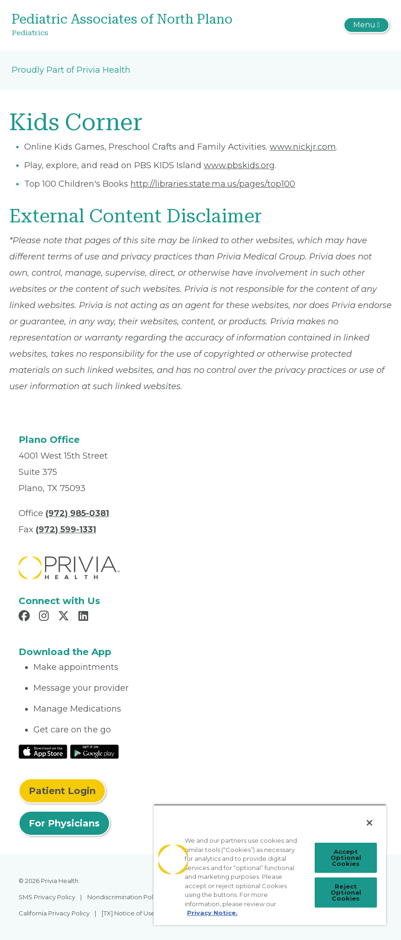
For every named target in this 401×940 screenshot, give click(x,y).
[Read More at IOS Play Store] (43, 751)
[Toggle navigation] (366, 25)
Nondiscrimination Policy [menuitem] (124, 897)
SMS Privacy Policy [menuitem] (47, 897)
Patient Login (62, 790)
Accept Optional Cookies (345, 857)
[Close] (369, 823)
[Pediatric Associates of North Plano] (138, 25)
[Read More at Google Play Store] (94, 751)
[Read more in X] (65, 617)
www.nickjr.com (303, 147)
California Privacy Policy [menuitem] (54, 913)
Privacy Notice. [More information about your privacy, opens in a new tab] (212, 912)
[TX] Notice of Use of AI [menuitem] (135, 913)
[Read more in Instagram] (45, 617)
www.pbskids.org (239, 165)
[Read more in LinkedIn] (84, 617)
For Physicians (64, 823)
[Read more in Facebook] (25, 617)
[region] (270, 864)
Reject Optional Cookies (345, 892)
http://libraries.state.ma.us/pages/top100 (212, 184)
